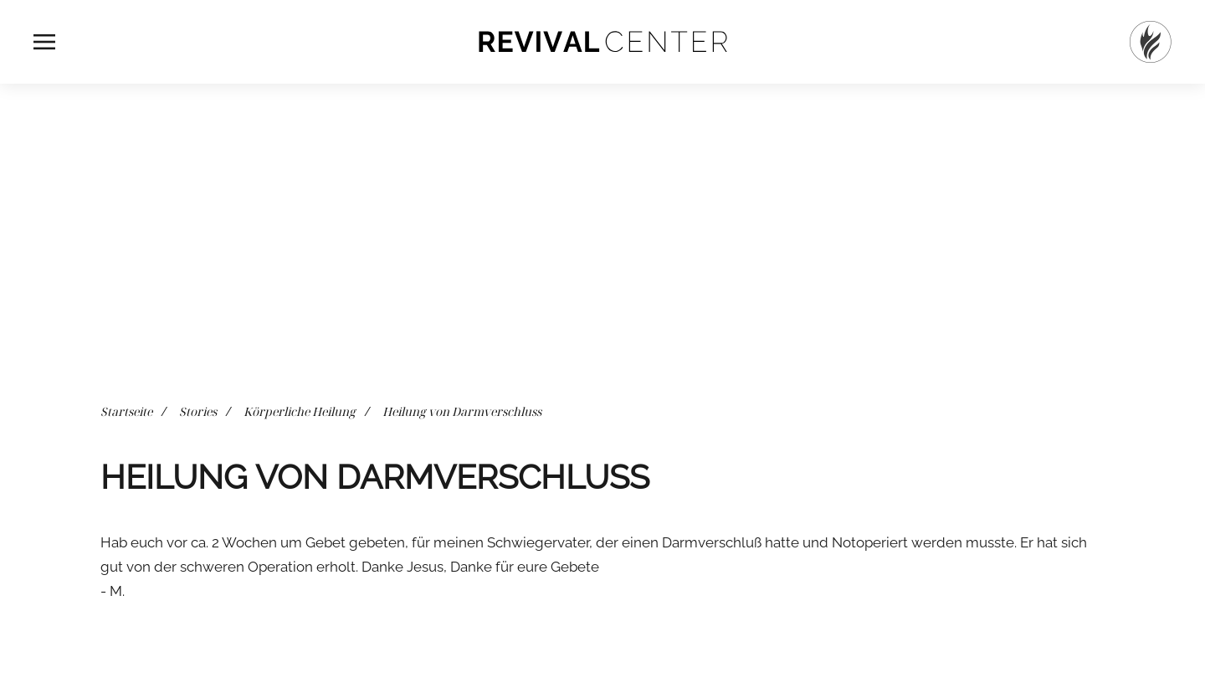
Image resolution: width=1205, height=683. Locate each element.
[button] (44, 42)
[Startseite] (1151, 42)
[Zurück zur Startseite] (602, 42)
